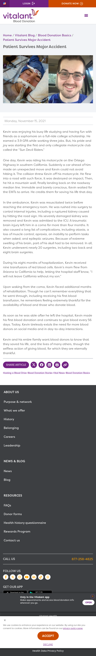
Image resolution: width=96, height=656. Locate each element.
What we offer (14, 410)
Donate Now (70, 3)
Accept (48, 636)
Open (88, 602)
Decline (48, 644)
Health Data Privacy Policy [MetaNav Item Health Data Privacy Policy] (48, 650)
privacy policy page (73, 628)
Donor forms (13, 514)
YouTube (27, 577)
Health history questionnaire (25, 523)
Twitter (12, 577)
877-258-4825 (82, 559)
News (8, 471)
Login (26, 3)
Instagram (19, 577)
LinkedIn (34, 577)
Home (7, 35)
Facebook (5, 577)
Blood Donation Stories (40, 372)
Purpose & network (18, 402)
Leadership (12, 445)
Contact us (12, 540)
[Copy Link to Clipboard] (65, 364)
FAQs (7, 505)
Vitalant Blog (25, 35)
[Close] (93, 596)
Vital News (59, 372)
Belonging (11, 428)
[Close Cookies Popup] (5, 620)
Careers (9, 437)
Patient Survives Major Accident (27, 40)
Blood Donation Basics (54, 35)
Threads (47, 577)
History (9, 419)
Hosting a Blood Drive (15, 372)
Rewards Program (17, 531)
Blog (7, 480)
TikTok (40, 577)
